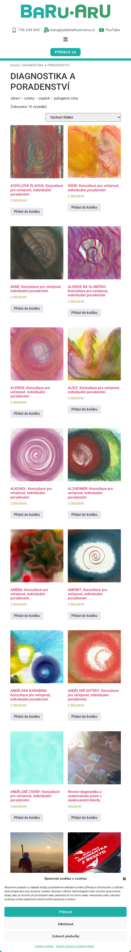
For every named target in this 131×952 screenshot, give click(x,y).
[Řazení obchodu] (83, 117)
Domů (14, 65)
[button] (124, 878)
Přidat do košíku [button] (27, 211)
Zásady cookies (44, 946)
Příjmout (65, 912)
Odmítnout (65, 924)
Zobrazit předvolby (65, 936)
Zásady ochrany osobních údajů (75, 946)
